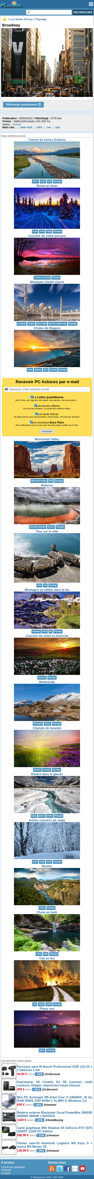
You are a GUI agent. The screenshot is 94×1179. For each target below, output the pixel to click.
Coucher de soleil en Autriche (47, 635)
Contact (5, 1173)
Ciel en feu (47, 958)
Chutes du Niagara (47, 328)
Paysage (57, 181)
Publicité (6, 1170)
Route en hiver (46, 185)
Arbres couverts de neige (47, 820)
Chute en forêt (47, 912)
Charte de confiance (13, 1167)
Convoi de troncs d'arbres (47, 139)
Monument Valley (47, 439)
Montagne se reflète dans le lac (47, 589)
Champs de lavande (47, 728)
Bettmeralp (47, 682)
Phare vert (47, 1008)
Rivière (47, 866)
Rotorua (47, 485)
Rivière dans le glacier (47, 774)
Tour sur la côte (47, 531)
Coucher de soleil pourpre (47, 236)
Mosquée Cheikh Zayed (47, 282)
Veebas (16, 124)
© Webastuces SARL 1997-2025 (47, 1177)
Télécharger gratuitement (23, 104)
